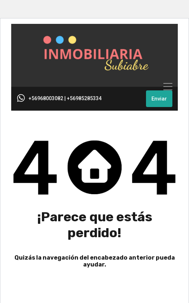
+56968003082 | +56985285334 (65, 98)
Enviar (159, 98)
